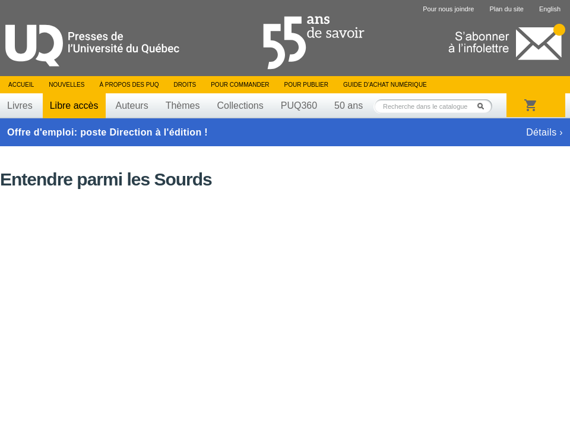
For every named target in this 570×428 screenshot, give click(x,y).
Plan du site (506, 8)
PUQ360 (299, 105)
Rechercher (484, 106)
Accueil (21, 84)
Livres (20, 105)
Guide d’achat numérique (385, 84)
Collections (240, 105)
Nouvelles (66, 84)
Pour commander (240, 84)
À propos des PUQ (129, 84)
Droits (184, 84)
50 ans (348, 105)
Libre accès (74, 105)
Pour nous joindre (448, 8)
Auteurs (132, 105)
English (549, 8)
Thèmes (183, 105)
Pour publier (306, 84)
